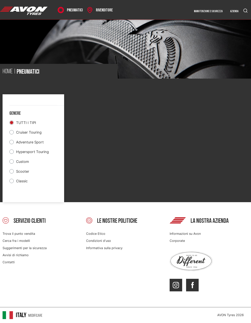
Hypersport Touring (32, 152)
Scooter (22, 171)
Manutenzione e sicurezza (208, 11)
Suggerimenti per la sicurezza (25, 248)
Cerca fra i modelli (16, 241)
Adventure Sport (30, 142)
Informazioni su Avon (185, 234)
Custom (22, 162)
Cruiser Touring (29, 132)
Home (8, 72)
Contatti (9, 262)
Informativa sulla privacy (104, 248)
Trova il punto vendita (19, 234)
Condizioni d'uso (98, 241)
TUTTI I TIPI (26, 123)
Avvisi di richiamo (16, 255)
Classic (22, 181)
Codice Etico (95, 234)
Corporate (177, 241)
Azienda (234, 11)
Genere (15, 113)
